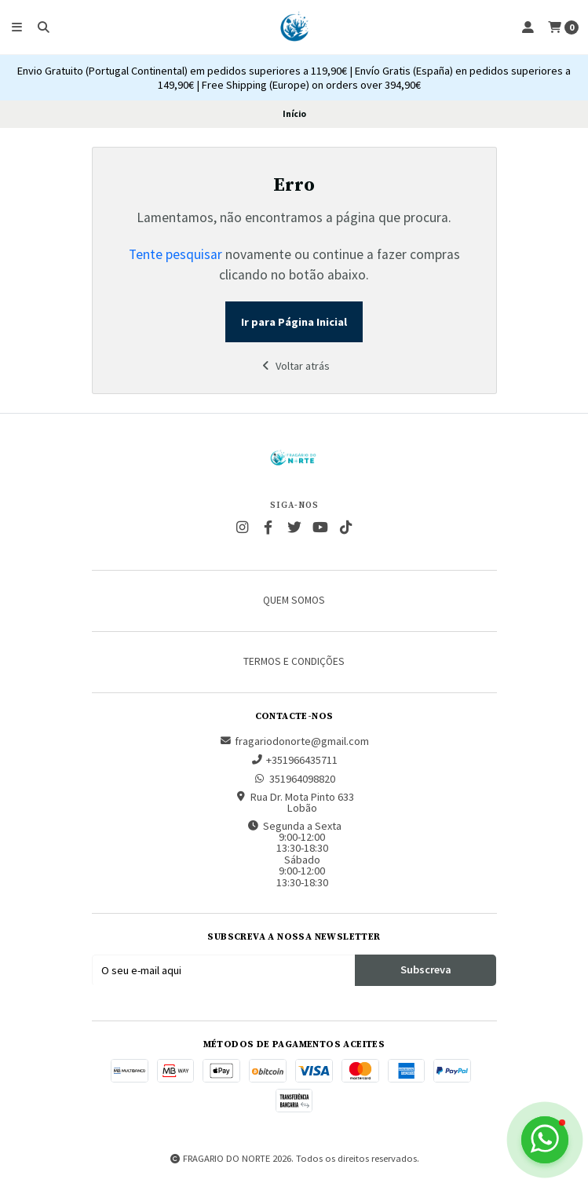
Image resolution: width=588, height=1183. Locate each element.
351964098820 (294, 778)
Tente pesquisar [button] (175, 254)
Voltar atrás (294, 366)
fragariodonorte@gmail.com (294, 741)
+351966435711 (294, 759)
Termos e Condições (294, 661)
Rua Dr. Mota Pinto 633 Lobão (294, 802)
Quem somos (294, 600)
